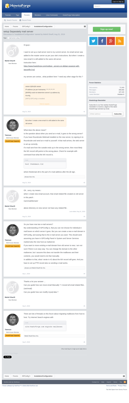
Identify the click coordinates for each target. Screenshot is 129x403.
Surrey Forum (123, 389)
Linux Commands (52, 15)
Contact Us (95, 382)
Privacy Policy (122, 385)
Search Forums (12, 20)
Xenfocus (17, 382)
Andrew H (121, 94)
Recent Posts (26, 20)
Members (38, 15)
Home (115, 382)
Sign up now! (106, 29)
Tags (17, 15)
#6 (84, 342)
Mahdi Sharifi (48, 34)
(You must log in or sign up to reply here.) (74, 349)
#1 (84, 111)
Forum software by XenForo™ (20, 385)
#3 (84, 216)
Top (121, 382)
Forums (27, 15)
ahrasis (26, 177)
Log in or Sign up (118, 1)
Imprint (109, 382)
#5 (84, 306)
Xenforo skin (7, 382)
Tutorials (8, 15)
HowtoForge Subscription (71, 15)
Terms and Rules (111, 385)
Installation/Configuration (24, 34)
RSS (125, 382)
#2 (84, 182)
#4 (84, 273)
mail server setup (14, 38)
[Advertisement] (107, 134)
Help (102, 382)
